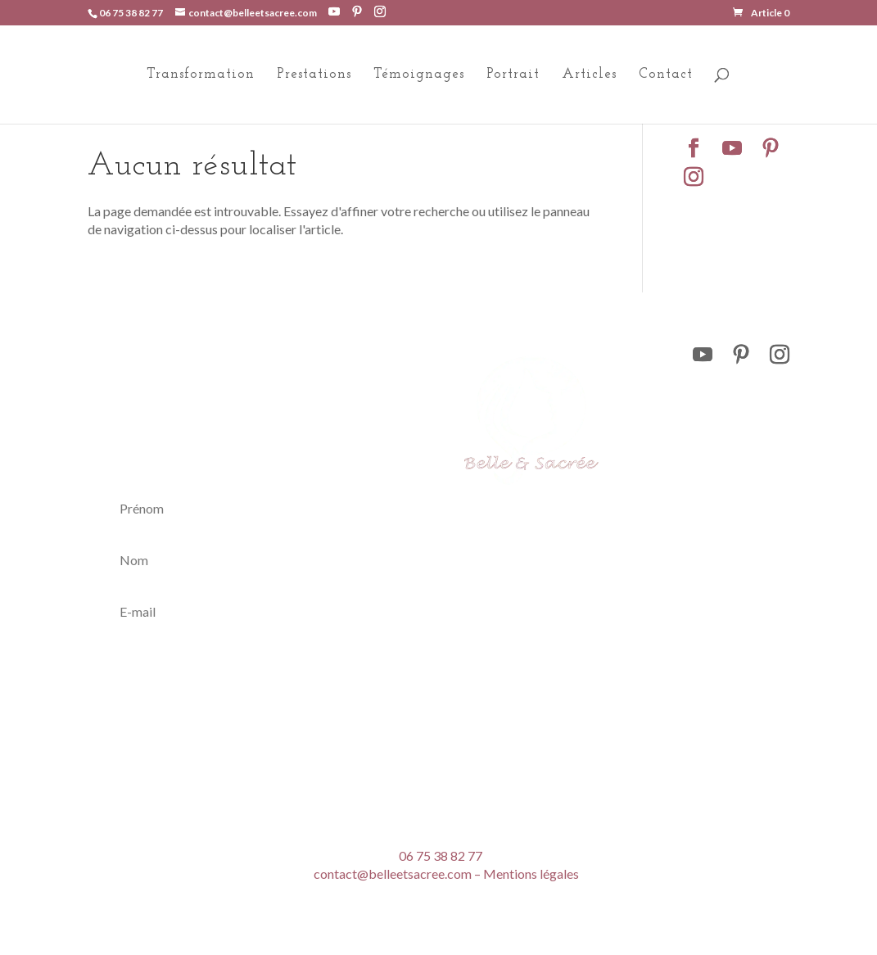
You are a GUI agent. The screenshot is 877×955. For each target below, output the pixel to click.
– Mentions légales (526, 873)
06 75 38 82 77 (131, 13)
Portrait (513, 75)
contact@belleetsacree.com (393, 873)
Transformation (201, 75)
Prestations (314, 75)
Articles (589, 75)
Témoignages (418, 75)
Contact (666, 75)
